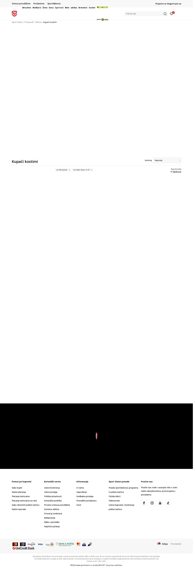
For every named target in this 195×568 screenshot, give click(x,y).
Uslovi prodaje (50, 492)
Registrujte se (174, 3)
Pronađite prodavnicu (86, 500)
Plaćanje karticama (21, 496)
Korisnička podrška (53, 500)
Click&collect (115, 496)
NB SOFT (101, 565)
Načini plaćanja (19, 492)
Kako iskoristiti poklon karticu (25, 505)
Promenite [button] (176, 543)
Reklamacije (49, 517)
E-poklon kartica (116, 492)
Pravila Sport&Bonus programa (123, 487)
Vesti (78, 505)
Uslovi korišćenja (52, 487)
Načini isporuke (19, 509)
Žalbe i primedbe (51, 522)
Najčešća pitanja (52, 526)
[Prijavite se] (171, 13)
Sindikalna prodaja (84, 496)
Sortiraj (148, 160)
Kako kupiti (17, 487)
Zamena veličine (51, 509)
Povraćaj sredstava (53, 513)
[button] (146, 13)
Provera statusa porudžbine (57, 505)
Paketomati (114, 500)
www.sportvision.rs (84, 565)
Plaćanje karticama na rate (24, 500)
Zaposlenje (81, 492)
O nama (80, 487)
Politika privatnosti (53, 496)
